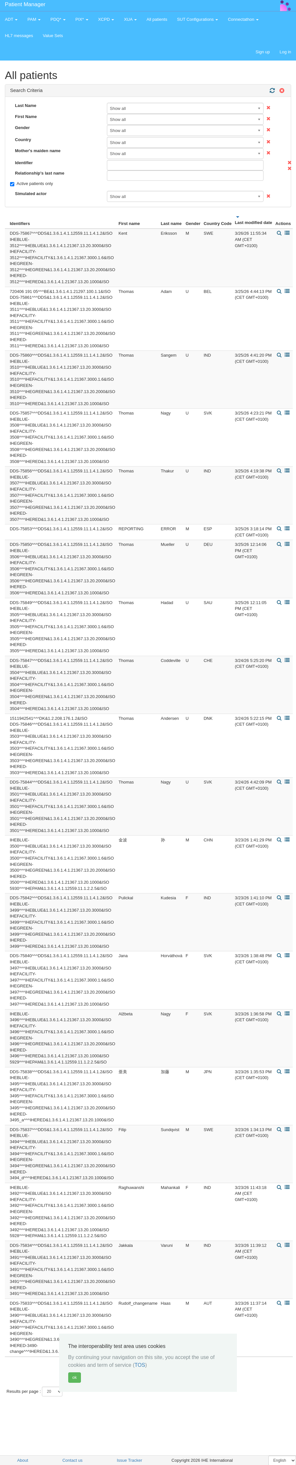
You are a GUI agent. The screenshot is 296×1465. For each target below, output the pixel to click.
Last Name (25, 105)
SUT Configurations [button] (197, 19)
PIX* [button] (81, 19)
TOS (140, 1365)
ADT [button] (11, 19)
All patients (157, 19)
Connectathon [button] (243, 19)
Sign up (262, 51)
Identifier (24, 162)
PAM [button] (34, 19)
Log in (285, 51)
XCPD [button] (106, 19)
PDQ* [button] (58, 19)
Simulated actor (31, 193)
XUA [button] (130, 19)
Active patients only (31, 183)
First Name (26, 116)
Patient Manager (25, 4)
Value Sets (53, 35)
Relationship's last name (39, 173)
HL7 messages (19, 35)
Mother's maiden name (37, 150)
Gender (22, 127)
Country (23, 139)
